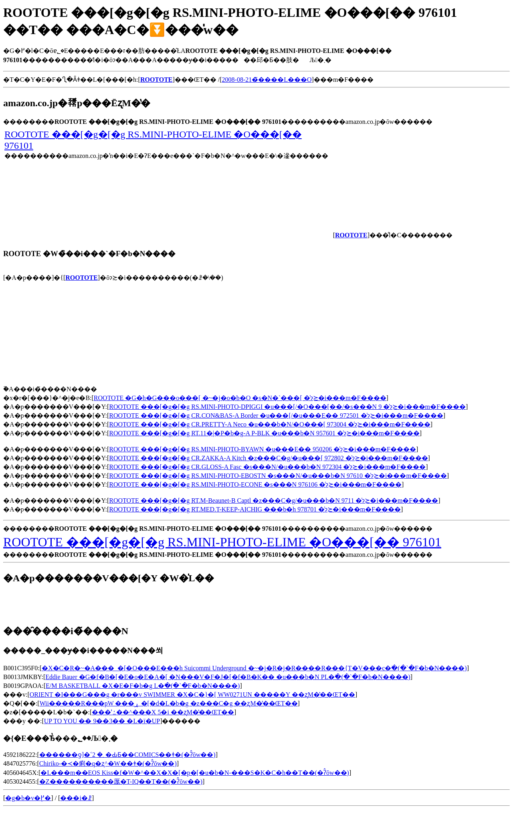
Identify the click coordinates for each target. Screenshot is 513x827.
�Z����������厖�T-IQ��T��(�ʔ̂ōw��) (120, 781)
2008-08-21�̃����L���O (267, 79)
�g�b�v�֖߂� (28, 798)
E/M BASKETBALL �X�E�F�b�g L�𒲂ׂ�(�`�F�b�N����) (143, 685)
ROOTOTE (81, 277)
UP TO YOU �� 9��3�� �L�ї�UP (102, 721)
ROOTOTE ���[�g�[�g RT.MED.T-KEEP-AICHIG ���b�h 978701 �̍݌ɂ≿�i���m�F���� (255, 509)
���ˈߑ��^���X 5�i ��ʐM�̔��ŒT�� (163, 712)
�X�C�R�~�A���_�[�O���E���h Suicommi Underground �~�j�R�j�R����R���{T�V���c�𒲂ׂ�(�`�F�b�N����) (254, 668)
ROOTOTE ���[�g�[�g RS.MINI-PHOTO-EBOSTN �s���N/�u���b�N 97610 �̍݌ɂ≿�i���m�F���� (278, 475)
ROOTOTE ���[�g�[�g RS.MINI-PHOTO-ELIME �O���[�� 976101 (222, 542)
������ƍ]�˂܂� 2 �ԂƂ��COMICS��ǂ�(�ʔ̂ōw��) (127, 754)
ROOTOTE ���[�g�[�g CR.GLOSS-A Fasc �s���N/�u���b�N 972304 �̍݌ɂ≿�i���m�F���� (267, 466)
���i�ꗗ (75, 798)
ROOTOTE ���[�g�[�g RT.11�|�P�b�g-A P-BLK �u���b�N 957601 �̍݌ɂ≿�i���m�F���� (264, 433)
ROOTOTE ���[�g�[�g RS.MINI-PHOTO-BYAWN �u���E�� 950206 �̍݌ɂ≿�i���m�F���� (262, 449)
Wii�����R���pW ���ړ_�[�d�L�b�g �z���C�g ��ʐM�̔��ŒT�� (169, 703)
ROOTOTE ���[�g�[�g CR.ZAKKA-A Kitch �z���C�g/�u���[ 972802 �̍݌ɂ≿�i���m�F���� (268, 458)
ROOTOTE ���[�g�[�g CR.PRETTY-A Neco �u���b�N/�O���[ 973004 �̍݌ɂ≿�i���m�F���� (269, 424)
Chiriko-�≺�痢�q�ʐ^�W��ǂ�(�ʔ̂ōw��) (108, 763)
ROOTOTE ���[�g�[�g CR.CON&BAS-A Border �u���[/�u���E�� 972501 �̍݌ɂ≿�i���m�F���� (276, 415)
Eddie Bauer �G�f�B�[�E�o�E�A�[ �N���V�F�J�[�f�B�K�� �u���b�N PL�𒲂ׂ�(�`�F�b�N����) (227, 676)
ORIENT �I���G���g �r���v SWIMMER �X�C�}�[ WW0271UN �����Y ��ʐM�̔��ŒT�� (192, 694)
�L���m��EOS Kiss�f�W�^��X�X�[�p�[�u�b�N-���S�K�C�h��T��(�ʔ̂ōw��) (194, 772)
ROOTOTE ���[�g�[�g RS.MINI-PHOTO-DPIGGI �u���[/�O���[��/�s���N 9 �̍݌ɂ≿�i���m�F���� (287, 406)
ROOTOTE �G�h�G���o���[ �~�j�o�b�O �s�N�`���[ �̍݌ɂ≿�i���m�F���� (240, 397)
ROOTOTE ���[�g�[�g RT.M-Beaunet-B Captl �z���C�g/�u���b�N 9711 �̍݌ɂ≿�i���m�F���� (273, 500)
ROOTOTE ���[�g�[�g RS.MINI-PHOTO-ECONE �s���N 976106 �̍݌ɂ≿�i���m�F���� (255, 484)
